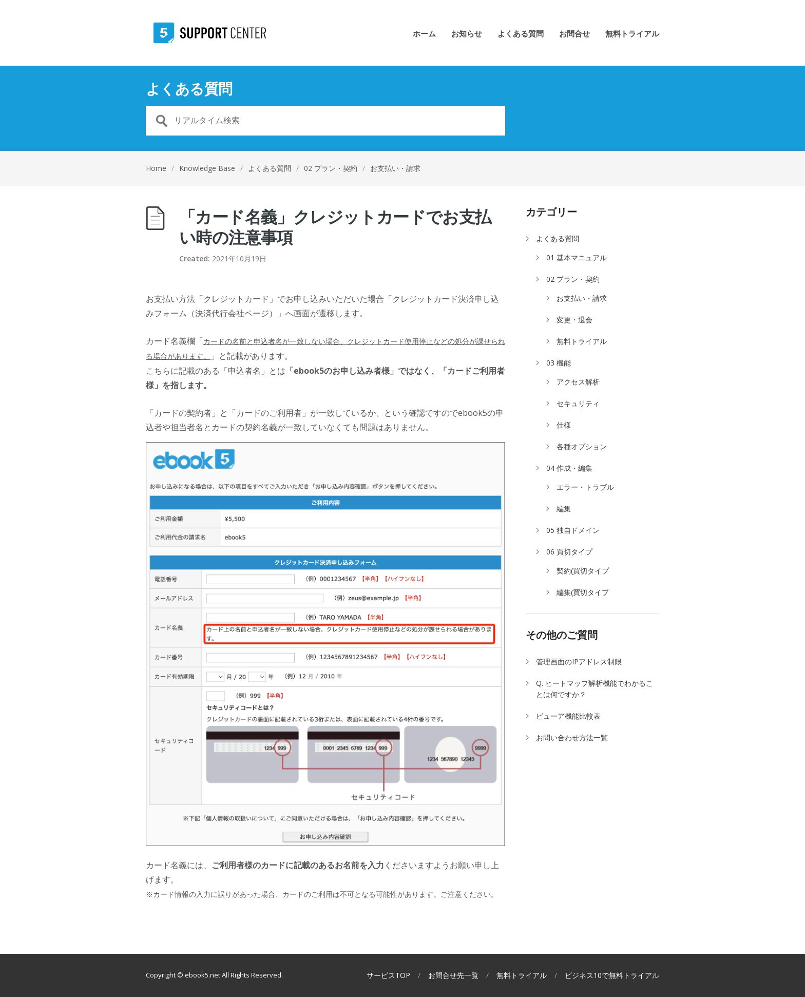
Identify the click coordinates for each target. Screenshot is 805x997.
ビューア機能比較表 (568, 716)
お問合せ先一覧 (453, 975)
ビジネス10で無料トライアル (612, 975)
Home (156, 168)
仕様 (564, 425)
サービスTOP (388, 975)
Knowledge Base (207, 168)
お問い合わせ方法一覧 (572, 737)
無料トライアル (632, 34)
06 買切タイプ (569, 552)
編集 (564, 508)
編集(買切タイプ (583, 592)
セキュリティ (578, 403)
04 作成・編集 (569, 468)
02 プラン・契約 (330, 168)
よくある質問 (520, 34)
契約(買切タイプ (583, 571)
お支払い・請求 (395, 168)
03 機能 (558, 363)
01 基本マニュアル (576, 257)
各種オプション (582, 446)
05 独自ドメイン (573, 530)
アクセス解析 (578, 382)
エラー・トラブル (585, 487)
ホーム (424, 34)
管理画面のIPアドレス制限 (579, 661)
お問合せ (574, 34)
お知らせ (466, 34)
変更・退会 (574, 319)
